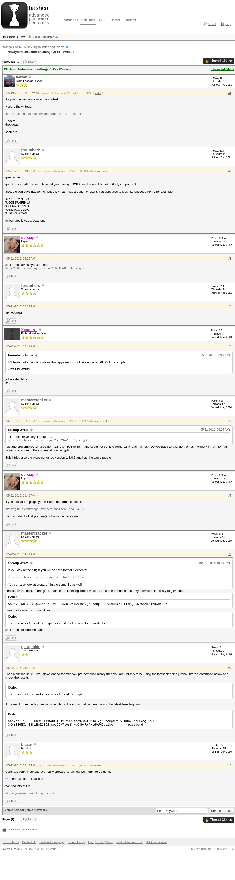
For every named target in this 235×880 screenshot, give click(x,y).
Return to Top (76, 842)
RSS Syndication (156, 842)
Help (228, 24)
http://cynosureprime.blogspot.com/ (29, 793)
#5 (229, 346)
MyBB (19, 849)
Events (129, 20)
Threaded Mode (222, 69)
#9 (229, 668)
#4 (229, 306)
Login (36, 36)
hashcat (70, 20)
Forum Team (11, 842)
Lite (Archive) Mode (100, 842)
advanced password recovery (38, 15)
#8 (229, 554)
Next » (32, 61)
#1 (229, 93)
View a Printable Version (22, 829)
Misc (27, 47)
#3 (229, 258)
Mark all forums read (129, 842)
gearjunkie (30, 647)
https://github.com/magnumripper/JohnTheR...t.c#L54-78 (44, 509)
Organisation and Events (48, 47)
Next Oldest (15, 810)
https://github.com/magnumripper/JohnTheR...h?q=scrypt (44, 268)
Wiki (103, 20)
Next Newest (36, 810)
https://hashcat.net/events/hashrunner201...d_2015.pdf (43, 113)
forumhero (30, 150)
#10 (229, 765)
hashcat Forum (12, 47)
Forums (88, 20)
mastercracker (34, 400)
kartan (21, 77)
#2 (229, 171)
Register (48, 36)
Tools (115, 20)
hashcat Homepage (51, 842)
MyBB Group (48, 849)
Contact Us (29, 842)
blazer (26, 744)
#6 (229, 421)
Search (212, 24)
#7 (229, 495)
